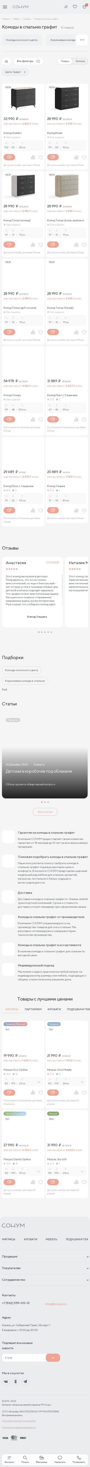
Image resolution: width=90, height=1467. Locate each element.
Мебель (51, 1239)
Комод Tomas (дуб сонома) (19, 307)
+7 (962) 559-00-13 (15, 1303)
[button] (39, 632)
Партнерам (33, 1009)
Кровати (54, 1009)
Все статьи (45, 811)
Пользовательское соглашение (19, 1420)
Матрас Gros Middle (59, 1069)
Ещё (4, 689)
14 (15, 1163)
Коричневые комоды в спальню (25, 680)
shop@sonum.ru (56, 1304)
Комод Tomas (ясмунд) (17, 220)
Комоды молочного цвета (21, 670)
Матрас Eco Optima (15, 1069)
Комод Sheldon (12, 133)
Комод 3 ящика (56, 486)
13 (15, 1074)
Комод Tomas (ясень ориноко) (65, 220)
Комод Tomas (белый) (60, 307)
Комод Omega (12, 395)
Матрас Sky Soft (57, 1159)
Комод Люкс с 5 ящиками (62, 395)
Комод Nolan (54, 133)
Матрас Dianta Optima (17, 1159)
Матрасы (11, 1009)
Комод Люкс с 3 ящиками (18, 486)
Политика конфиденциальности (19, 1427)
